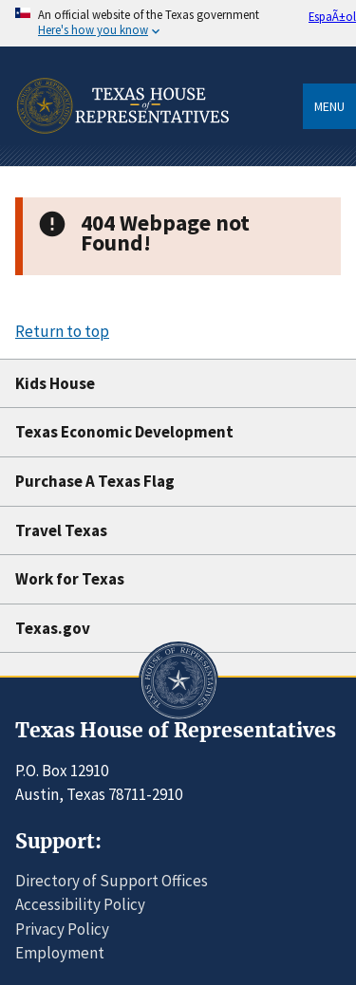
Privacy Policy (62, 929)
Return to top (62, 331)
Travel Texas (61, 530)
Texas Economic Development (124, 431)
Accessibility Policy (80, 904)
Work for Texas (69, 578)
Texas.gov (52, 628)
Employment (59, 952)
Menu (329, 106)
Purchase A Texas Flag (95, 481)
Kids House (55, 383)
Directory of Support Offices (111, 880)
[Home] (122, 160)
